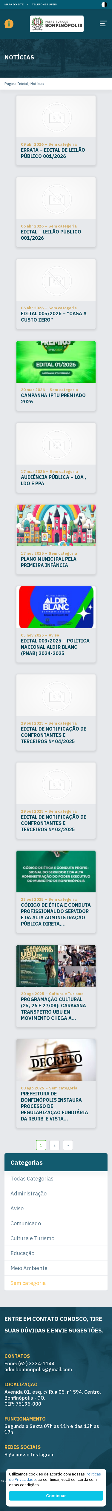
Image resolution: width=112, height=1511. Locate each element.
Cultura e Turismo (32, 1238)
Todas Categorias (31, 1178)
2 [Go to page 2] (54, 1145)
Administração (28, 1193)
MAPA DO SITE (14, 4)
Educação (22, 1253)
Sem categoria (28, 1283)
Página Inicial (16, 84)
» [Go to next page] (68, 1145)
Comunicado (25, 1223)
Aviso (17, 1208)
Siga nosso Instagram (29, 1455)
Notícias (37, 84)
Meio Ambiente (28, 1268)
